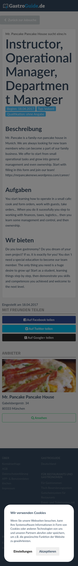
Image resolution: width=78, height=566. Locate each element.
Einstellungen (23, 551)
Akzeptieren (47, 551)
